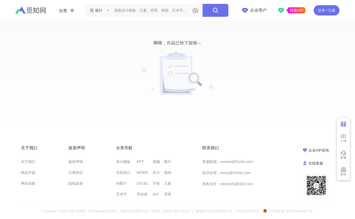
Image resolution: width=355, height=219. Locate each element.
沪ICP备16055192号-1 (103, 211)
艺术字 (121, 194)
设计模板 (123, 162)
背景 (167, 194)
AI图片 (121, 183)
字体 (156, 183)
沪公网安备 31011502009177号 (290, 211)
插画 (167, 172)
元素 (167, 183)
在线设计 (123, 172)
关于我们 (28, 162)
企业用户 (254, 10)
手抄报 (142, 194)
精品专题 (28, 172)
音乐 (156, 172)
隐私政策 (75, 183)
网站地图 (28, 183)
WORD (142, 172)
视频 (156, 162)
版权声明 (75, 162)
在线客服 (313, 163)
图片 (167, 162)
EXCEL (143, 183)
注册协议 (75, 172)
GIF (156, 194)
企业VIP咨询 (316, 150)
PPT (140, 162)
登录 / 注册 (326, 10)
